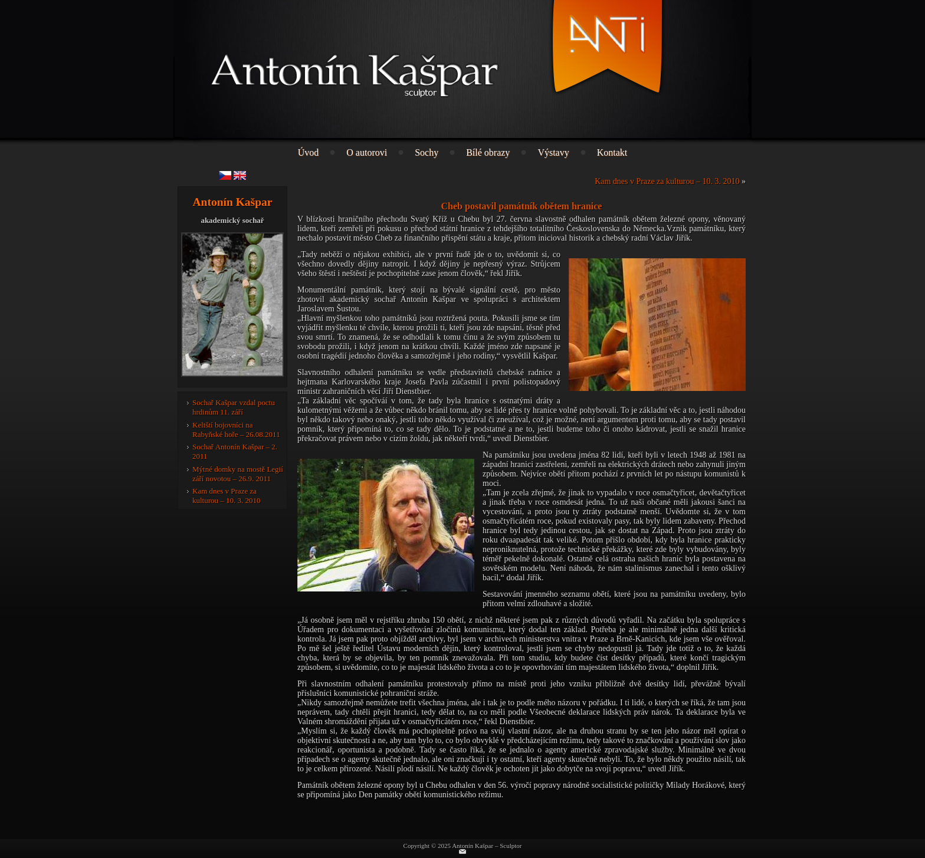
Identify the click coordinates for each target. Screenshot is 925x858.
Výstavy (553, 152)
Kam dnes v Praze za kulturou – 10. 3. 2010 (226, 495)
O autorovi (366, 152)
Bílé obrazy (488, 152)
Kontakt (612, 152)
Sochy (426, 152)
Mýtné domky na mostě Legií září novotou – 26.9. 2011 (237, 474)
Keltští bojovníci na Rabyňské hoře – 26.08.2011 (236, 429)
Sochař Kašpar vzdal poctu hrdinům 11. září (233, 407)
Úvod (308, 152)
